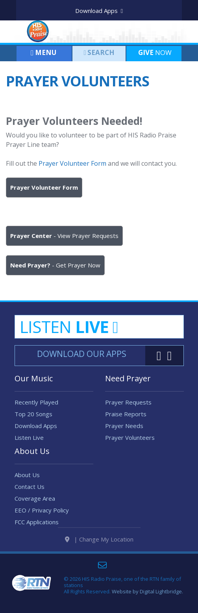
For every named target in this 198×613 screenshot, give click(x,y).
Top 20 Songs (33, 414)
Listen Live (29, 437)
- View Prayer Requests (64, 236)
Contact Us (29, 493)
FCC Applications (37, 528)
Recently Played (36, 402)
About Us (27, 481)
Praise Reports (125, 414)
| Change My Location (99, 551)
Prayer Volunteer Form (72, 163)
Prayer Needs (124, 426)
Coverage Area (35, 505)
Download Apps (99, 11)
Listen (69, 326)
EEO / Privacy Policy (42, 516)
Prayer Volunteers (130, 437)
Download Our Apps (81, 353)
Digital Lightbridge (161, 604)
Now (154, 52)
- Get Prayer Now (55, 265)
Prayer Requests (128, 402)
